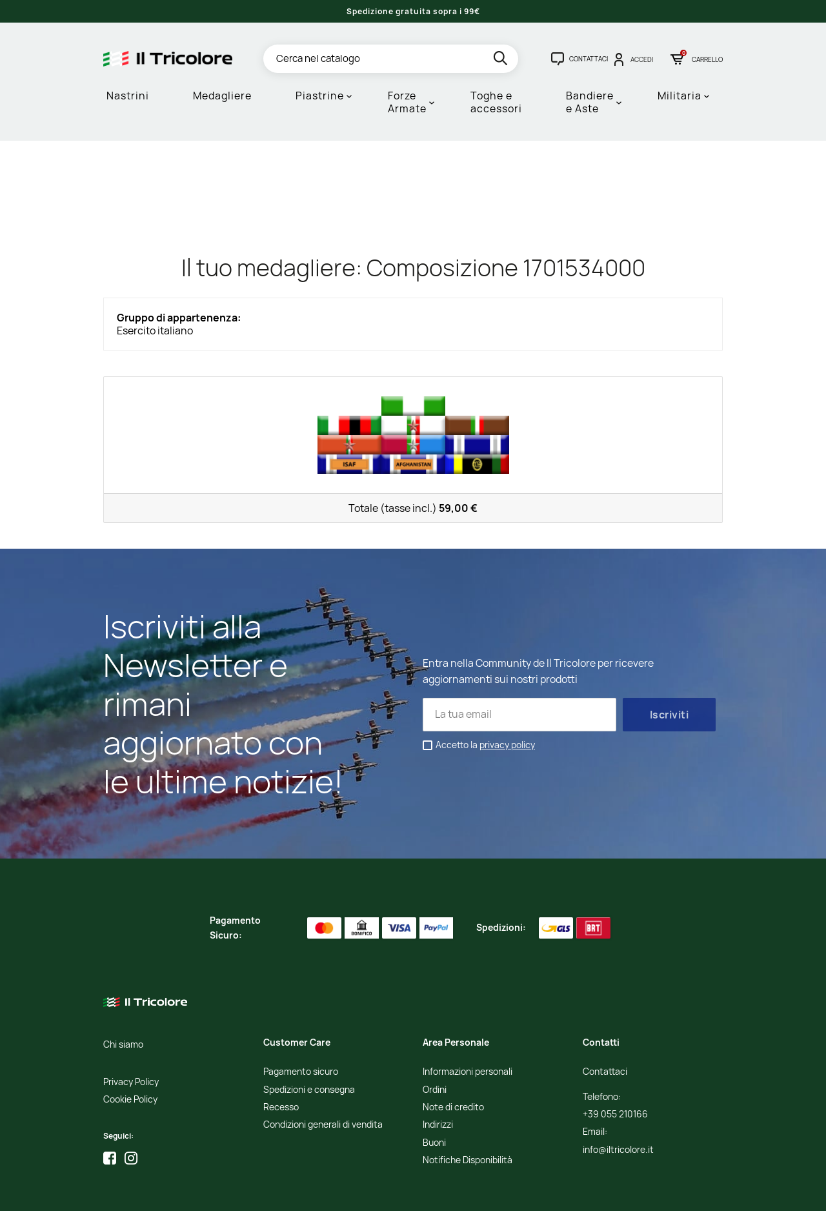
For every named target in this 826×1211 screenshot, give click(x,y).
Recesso (281, 1054)
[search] (501, 60)
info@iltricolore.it (618, 1097)
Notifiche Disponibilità (467, 1107)
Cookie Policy (130, 1046)
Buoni (434, 1089)
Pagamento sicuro (300, 1018)
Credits (374, 1191)
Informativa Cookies (320, 1191)
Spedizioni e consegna (309, 1037)
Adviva (467, 1191)
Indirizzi (438, 1071)
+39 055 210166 (615, 1061)
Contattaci (605, 1018)
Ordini (435, 1037)
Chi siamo (123, 991)
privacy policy (507, 691)
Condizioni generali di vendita (323, 1071)
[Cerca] (390, 59)
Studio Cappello (420, 1191)
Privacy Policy (131, 1029)
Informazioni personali (467, 1018)
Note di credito (453, 1054)
